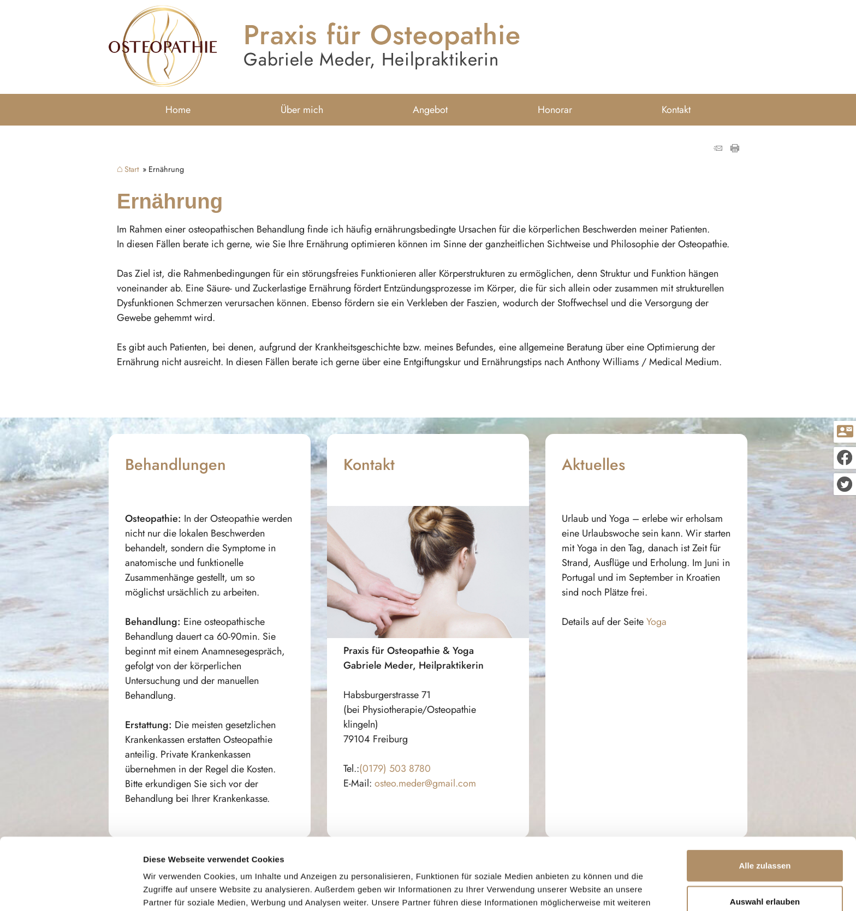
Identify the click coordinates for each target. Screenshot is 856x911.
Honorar (555, 110)
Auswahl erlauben (765, 839)
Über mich (302, 110)
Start (131, 169)
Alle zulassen (764, 803)
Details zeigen (580, 889)
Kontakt (676, 110)
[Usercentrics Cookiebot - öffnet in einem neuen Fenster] (70, 890)
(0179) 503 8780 (395, 768)
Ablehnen (764, 875)
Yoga (656, 622)
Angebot (430, 110)
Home (178, 110)
